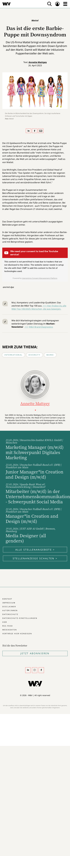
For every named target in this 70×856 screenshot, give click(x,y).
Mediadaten (9, 630)
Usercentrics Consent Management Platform (39, 278)
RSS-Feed (7, 626)
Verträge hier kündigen (17, 633)
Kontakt (7, 599)
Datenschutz (10, 614)
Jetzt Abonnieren (34, 653)
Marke (50, 355)
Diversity (34, 355)
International (13, 355)
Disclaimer (9, 606)
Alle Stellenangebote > (35, 549)
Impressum (8, 603)
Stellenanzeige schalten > (35, 558)
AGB (4, 622)
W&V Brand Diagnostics (41, 326)
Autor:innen (10, 610)
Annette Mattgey (38, 62)
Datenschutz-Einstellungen (19, 618)
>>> (26, 326)
